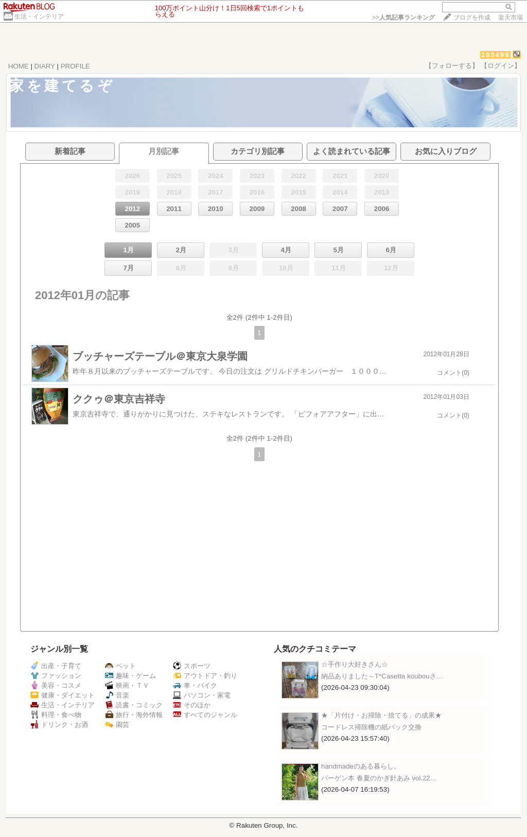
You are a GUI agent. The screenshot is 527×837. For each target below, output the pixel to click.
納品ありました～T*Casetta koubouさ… (382, 676)
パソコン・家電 (202, 695)
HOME (18, 66)
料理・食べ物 (55, 715)
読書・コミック (134, 705)
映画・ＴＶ (127, 685)
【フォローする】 (452, 65)
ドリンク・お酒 (59, 724)
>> (403, 17)
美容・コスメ (55, 685)
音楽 (117, 695)
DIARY (44, 66)
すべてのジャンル (205, 715)
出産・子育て (55, 666)
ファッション (55, 675)
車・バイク (195, 685)
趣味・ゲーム (130, 675)
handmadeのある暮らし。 (360, 766)
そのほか (191, 705)
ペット (120, 666)
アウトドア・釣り (205, 675)
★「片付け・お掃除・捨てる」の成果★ (381, 715)
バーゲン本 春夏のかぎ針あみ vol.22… (379, 778)
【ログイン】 (501, 65)
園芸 (117, 724)
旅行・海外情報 (134, 715)
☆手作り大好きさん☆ (354, 664)
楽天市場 (510, 17)
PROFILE (75, 66)
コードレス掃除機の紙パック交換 (371, 727)
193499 (495, 55)
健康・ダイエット (62, 695)
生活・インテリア (39, 16)
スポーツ (191, 666)
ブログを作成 (471, 17)
